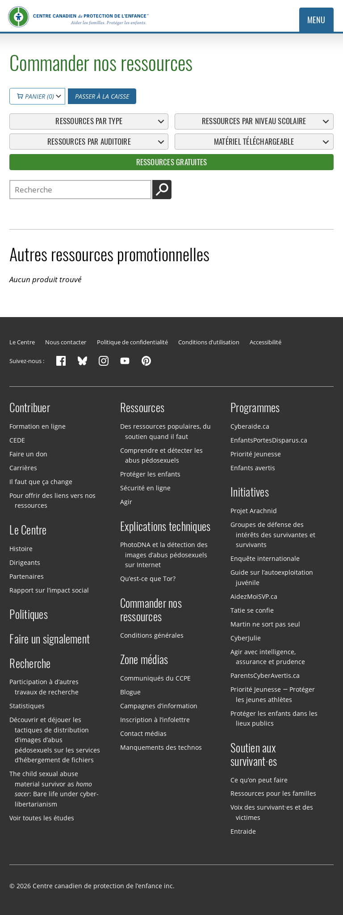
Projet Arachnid (253, 510)
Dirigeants (24, 562)
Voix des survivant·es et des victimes (271, 812)
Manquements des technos (161, 747)
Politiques (28, 614)
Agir (126, 501)
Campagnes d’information (158, 706)
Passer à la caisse (102, 96)
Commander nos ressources (151, 610)
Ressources (142, 407)
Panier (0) (35, 96)
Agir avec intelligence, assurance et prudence (267, 657)
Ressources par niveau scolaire (254, 121)
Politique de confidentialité (132, 342)
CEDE (17, 440)
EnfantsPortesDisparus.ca (268, 440)
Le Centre (22, 342)
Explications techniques (165, 526)
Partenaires (26, 576)
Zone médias (144, 659)
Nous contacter (65, 342)
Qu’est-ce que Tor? (148, 578)
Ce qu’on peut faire (259, 779)
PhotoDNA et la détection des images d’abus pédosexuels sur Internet (164, 554)
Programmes (255, 407)
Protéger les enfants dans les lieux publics (274, 718)
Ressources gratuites (171, 162)
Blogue (130, 692)
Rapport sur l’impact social (49, 590)
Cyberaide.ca (249, 426)
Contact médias (143, 733)
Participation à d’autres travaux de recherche (44, 686)
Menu (316, 19)
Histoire (21, 548)
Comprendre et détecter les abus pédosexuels (161, 455)
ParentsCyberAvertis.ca (265, 675)
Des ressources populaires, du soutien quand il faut (165, 431)
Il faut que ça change (40, 481)
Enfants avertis (252, 468)
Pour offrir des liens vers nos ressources (52, 500)
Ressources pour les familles (273, 793)
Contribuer (29, 407)
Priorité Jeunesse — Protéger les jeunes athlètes (272, 694)
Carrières (23, 468)
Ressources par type (88, 121)
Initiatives (249, 492)
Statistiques (27, 706)
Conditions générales (152, 635)
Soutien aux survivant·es (253, 754)
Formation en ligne (37, 426)
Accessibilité (265, 342)
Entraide (243, 831)
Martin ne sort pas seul (265, 624)
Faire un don (28, 454)
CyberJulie (245, 638)
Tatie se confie (252, 610)
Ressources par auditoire (89, 141)
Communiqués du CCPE (155, 678)
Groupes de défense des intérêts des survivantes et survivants (272, 534)
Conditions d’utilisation (208, 342)
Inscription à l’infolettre (155, 719)
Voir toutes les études (41, 818)
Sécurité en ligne (145, 488)
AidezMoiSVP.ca (253, 596)
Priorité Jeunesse (255, 454)
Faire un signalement (49, 639)
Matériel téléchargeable (254, 141)
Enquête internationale (265, 558)
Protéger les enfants (150, 474)
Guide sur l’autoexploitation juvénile (271, 577)
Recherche (29, 663)
